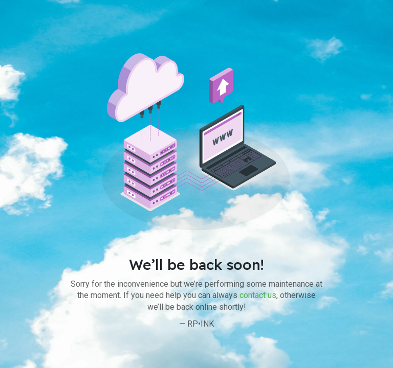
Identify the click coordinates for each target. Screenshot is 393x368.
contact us (257, 295)
